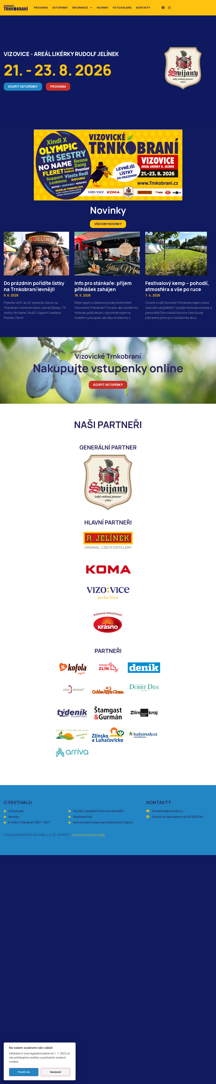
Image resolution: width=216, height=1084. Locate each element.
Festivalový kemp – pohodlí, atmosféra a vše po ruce (177, 286)
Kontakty (143, 7)
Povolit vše (24, 1072)
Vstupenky (60, 7)
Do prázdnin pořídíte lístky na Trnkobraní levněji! (34, 286)
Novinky (102, 7)
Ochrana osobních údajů (88, 835)
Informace (82, 7)
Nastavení (55, 1072)
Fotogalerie (122, 7)
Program (41, 7)
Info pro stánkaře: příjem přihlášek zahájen (103, 286)
